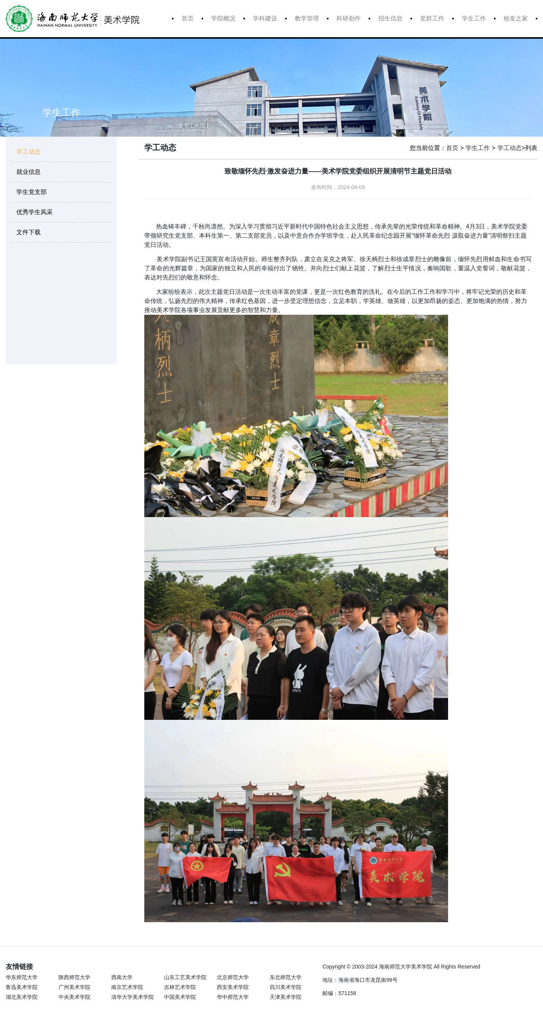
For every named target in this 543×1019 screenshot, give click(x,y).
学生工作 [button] (474, 18)
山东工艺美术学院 (184, 977)
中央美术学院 (74, 997)
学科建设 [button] (265, 18)
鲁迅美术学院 (22, 987)
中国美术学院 (180, 997)
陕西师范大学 (74, 977)
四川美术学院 (285, 987)
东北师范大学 (285, 977)
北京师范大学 (233, 977)
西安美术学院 (233, 987)
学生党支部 (31, 192)
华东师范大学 (22, 977)
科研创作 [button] (348, 18)
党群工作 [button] (432, 18)
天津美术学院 (285, 997)
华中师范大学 (233, 997)
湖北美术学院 (22, 997)
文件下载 (28, 232)
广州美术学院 (74, 987)
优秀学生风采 (34, 212)
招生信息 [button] (390, 18)
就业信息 (28, 172)
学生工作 (478, 148)
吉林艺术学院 (180, 987)
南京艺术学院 (127, 987)
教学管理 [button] (307, 18)
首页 (188, 18)
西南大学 (122, 977)
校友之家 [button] (516, 18)
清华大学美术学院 (132, 997)
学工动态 (28, 151)
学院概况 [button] (223, 18)
